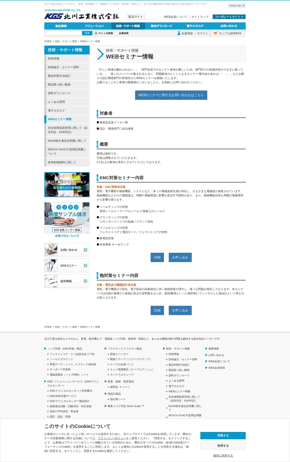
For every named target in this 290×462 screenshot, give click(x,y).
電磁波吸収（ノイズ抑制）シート (69, 374)
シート (126, 386)
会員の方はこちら (65, 235)
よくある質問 (56, 101)
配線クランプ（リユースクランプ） (131, 359)
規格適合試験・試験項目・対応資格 (71, 406)
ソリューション (95, 25)
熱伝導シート (118, 399)
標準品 (114, 386)
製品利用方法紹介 (59, 75)
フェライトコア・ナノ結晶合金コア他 (72, 354)
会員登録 (187, 33)
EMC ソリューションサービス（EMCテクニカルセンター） (73, 383)
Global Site (235, 5)
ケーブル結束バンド (122, 364)
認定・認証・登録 (60, 416)
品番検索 (123, 33)
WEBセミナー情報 (59, 119)
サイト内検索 (105, 33)
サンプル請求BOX (230, 33)
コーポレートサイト (227, 16)
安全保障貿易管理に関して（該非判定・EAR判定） (67, 130)
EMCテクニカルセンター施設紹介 (70, 401)
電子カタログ (195, 25)
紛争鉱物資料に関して (62, 162)
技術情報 (53, 58)
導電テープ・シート (61, 364)
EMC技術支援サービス (63, 395)
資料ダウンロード (162, 25)
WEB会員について (175, 16)
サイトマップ (200, 16)
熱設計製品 (114, 393)
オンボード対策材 (60, 369)
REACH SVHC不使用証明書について (67, 151)
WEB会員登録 (216, 367)
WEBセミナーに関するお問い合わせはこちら (171, 95)
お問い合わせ (229, 25)
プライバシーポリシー (112, 438)
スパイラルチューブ (122, 374)
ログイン (202, 33)
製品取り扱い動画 (59, 84)
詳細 (157, 257)
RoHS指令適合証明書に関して (67, 140)
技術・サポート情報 (128, 25)
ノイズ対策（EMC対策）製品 (64, 348)
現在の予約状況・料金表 (64, 411)
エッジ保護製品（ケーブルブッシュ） (132, 369)
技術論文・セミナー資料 (63, 67)
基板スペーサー (119, 354)
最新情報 (213, 348)
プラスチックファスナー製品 (125, 348)
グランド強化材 (87, 364)
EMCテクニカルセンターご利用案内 (71, 390)
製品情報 (61, 25)
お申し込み (180, 257)
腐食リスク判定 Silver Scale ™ (126, 406)
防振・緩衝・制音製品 (121, 381)
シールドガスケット (61, 359)
